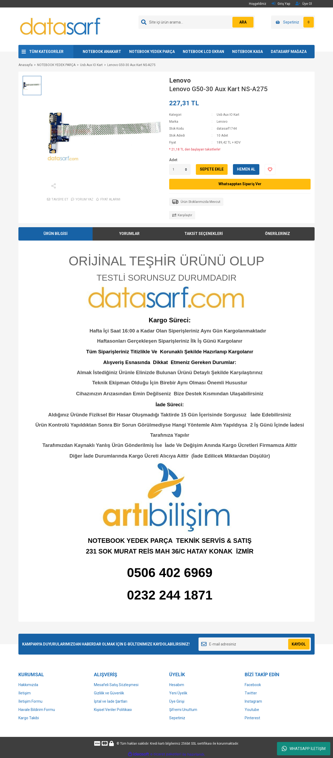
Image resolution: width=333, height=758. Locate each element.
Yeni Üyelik (178, 693)
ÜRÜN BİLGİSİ (55, 233)
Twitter (251, 693)
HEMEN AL (246, 169)
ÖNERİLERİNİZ (277, 233)
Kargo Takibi (28, 718)
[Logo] (60, 26)
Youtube (252, 709)
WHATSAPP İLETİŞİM (304, 749)
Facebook (253, 685)
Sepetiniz (177, 718)
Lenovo (180, 80)
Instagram (253, 701)
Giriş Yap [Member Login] (281, 4)
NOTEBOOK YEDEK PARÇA (152, 51)
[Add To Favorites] (270, 169)
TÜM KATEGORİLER (46, 51)
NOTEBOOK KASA (247, 51)
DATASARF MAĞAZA (289, 51)
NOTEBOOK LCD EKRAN (203, 51)
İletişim (24, 693)
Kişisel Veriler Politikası (113, 709)
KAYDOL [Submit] (299, 644)
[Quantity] (180, 169)
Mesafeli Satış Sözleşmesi (116, 685)
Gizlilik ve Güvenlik (109, 693)
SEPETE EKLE (212, 169)
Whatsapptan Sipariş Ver (240, 184)
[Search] (196, 22)
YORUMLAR (129, 233)
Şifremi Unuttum (183, 709)
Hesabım (176, 685)
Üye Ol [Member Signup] (303, 4)
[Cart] (293, 22)
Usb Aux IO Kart (228, 115)
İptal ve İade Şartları (110, 701)
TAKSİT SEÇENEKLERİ (203, 233)
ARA (243, 22)
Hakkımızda (28, 685)
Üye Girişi (176, 701)
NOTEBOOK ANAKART (102, 51)
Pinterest (252, 718)
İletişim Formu (30, 701)
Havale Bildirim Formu (36, 709)
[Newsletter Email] (255, 644)
